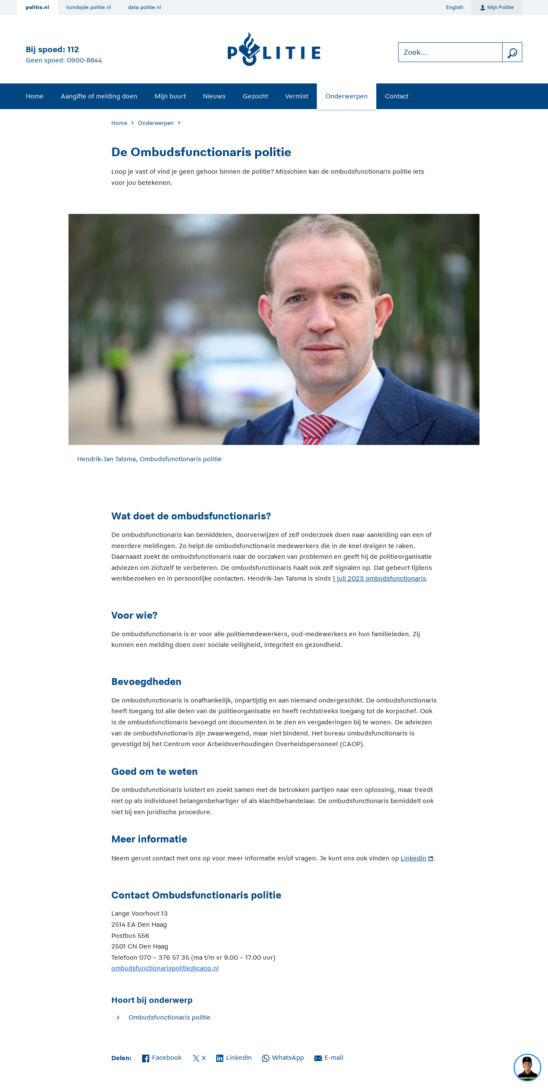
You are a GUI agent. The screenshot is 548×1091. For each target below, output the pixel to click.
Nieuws (214, 96)
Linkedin (413, 858)
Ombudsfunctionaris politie (169, 1017)
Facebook (162, 1057)
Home (35, 96)
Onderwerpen (346, 96)
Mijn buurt (170, 96)
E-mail (328, 1057)
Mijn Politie (497, 8)
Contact (396, 96)
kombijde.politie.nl (88, 7)
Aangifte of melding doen (99, 96)
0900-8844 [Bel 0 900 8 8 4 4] (84, 60)
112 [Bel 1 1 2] (73, 49)
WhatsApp (283, 1057)
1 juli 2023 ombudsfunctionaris (379, 578)
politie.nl (37, 7)
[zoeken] (512, 52)
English (454, 7)
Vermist (296, 96)
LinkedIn (234, 1057)
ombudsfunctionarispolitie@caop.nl (165, 968)
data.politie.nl (144, 7)
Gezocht (255, 96)
